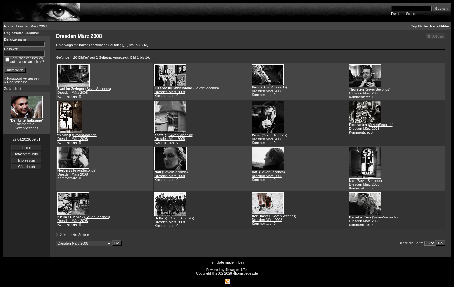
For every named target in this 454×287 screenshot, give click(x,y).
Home (8, 26)
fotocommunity (26, 154)
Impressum (26, 160)
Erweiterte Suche (403, 13)
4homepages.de (245, 273)
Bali (241, 262)
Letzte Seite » (78, 234)
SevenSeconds (98, 89)
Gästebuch (26, 167)
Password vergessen (23, 78)
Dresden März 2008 (72, 92)
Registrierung (17, 82)
